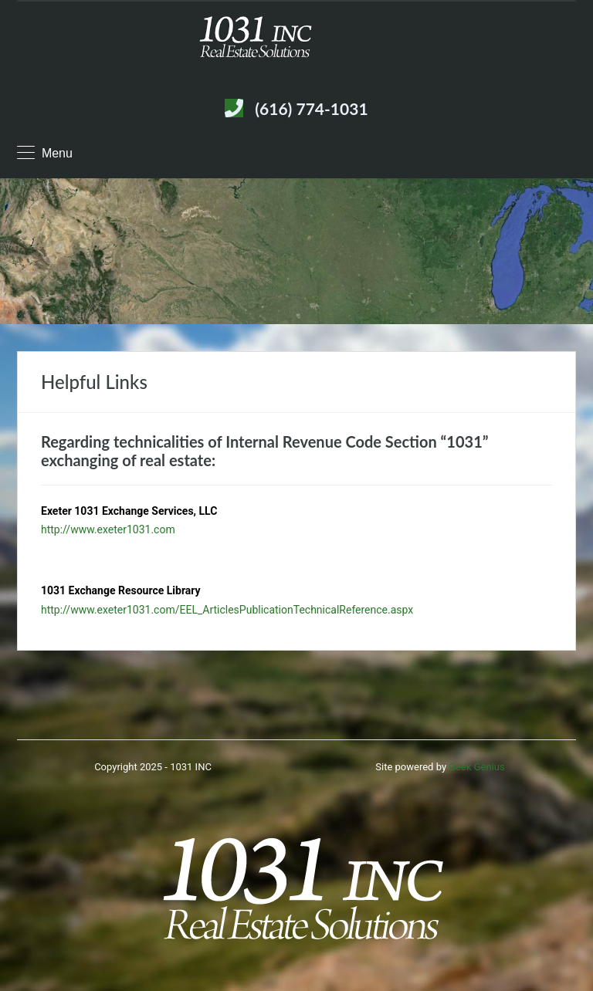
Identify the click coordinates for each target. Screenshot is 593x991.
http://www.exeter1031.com (108, 529)
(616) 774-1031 (311, 108)
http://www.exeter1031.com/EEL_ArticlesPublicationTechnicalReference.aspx (227, 610)
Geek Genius (476, 767)
